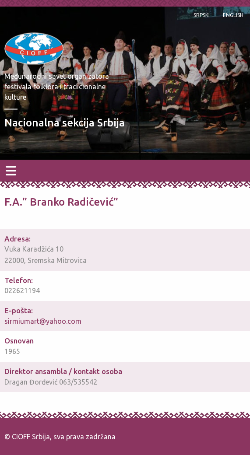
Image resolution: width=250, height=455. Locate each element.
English (233, 15)
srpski (202, 15)
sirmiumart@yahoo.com (42, 321)
